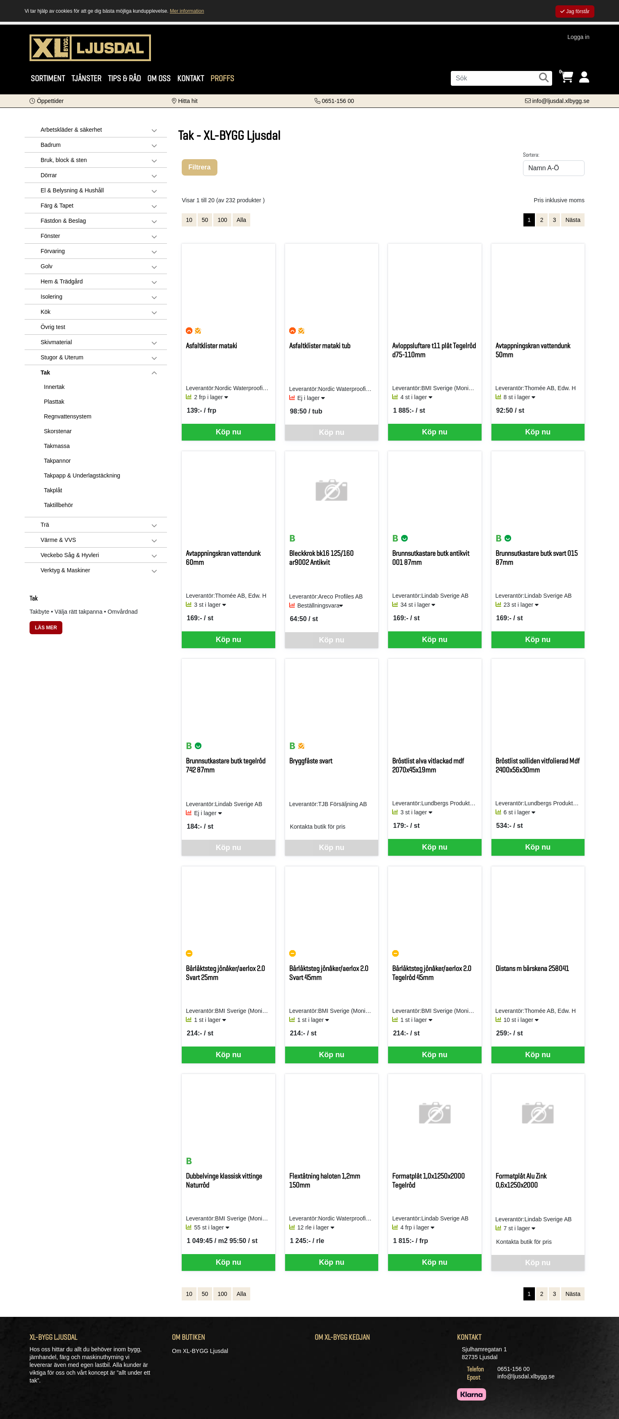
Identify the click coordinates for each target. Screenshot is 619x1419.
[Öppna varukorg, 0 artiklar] (566, 77)
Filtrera (199, 167)
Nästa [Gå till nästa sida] (572, 220)
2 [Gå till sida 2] (542, 220)
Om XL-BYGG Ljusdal (200, 1351)
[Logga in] (584, 77)
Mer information (187, 11)
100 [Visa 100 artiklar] (222, 220)
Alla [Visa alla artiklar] (241, 220)
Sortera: (531, 154)
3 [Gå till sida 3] (554, 220)
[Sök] (501, 78)
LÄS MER (46, 628)
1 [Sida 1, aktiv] (529, 220)
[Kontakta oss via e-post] (557, 101)
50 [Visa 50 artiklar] (205, 220)
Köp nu (228, 432)
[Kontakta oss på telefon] (334, 101)
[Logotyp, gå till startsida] (90, 47)
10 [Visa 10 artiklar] (189, 220)
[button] (47, 101)
